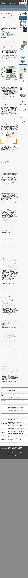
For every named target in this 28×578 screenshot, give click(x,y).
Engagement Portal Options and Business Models (9, 34)
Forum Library (2, 10)
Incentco (6, 125)
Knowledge (13, 8)
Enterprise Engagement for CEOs (23, 36)
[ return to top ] (3, 228)
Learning (16, 0)
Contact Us (19, 0)
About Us (12, 0)
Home (1, 8)
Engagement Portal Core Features (6, 35)
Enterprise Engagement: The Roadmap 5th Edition (23, 38)
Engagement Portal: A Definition (6, 31)
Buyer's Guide (21, 8)
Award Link (8, 129)
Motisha (14, 147)
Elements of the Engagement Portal (7, 32)
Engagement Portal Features (6, 33)
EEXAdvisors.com (23, 25)
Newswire (4, 8)
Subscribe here (22, 24)
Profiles (18, 8)
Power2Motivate (3, 123)
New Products (9, 8)
